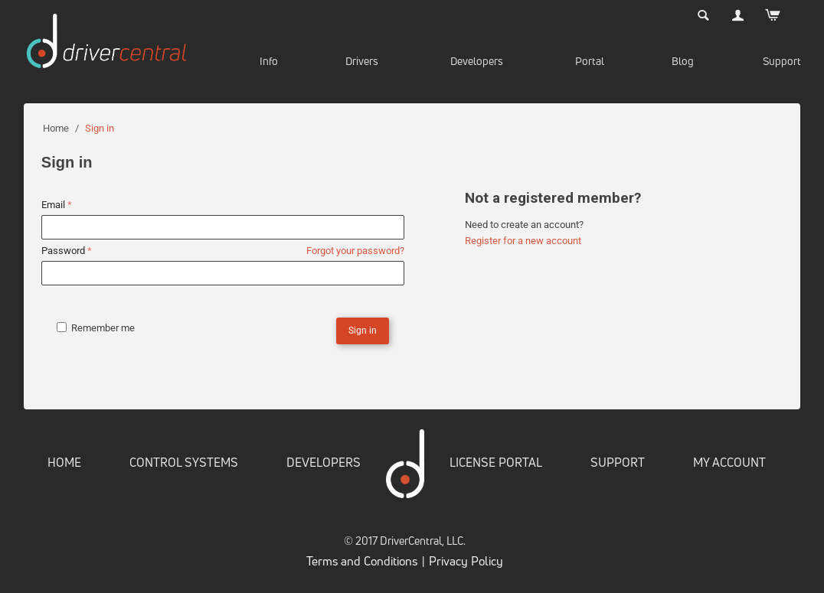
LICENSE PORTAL (496, 462)
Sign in (362, 330)
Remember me (96, 328)
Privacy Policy (466, 560)
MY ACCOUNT (729, 462)
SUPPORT (617, 462)
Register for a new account (523, 240)
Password (62, 250)
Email (53, 204)
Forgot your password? (355, 250)
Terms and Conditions (361, 560)
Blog (683, 61)
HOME (64, 462)
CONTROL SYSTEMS (183, 462)
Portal (589, 61)
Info (269, 61)
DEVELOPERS (323, 462)
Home (56, 128)
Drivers (361, 61)
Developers (476, 61)
